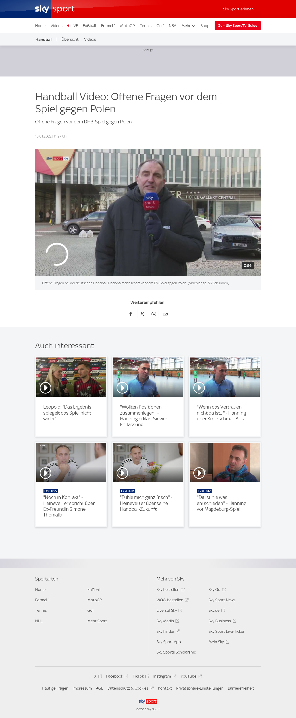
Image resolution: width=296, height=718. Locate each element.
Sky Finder (167, 632)
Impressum (82, 688)
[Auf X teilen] (142, 314)
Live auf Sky (169, 611)
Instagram (164, 677)
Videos (56, 25)
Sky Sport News (222, 600)
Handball (43, 39)
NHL (39, 621)
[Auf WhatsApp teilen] (153, 314)
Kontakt (165, 688)
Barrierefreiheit (241, 688)
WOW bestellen (172, 601)
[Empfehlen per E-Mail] (165, 314)
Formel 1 (108, 25)
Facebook (116, 677)
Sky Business (222, 622)
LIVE (74, 25)
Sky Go (216, 590)
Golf (160, 25)
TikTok (140, 677)
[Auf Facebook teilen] (130, 314)
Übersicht (70, 39)
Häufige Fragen (55, 688)
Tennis (145, 25)
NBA (172, 25)
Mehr (189, 25)
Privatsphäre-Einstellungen (200, 688)
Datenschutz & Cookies (130, 689)
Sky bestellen (170, 590)
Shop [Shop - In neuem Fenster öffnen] (205, 25)
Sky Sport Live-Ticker (226, 631)
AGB (99, 688)
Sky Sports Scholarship (176, 652)
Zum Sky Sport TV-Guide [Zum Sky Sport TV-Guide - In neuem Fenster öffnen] (237, 26)
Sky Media (167, 622)
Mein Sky (218, 642)
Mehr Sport (97, 621)
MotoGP (127, 25)
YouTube (190, 677)
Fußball (89, 25)
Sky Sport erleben (238, 9)
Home (40, 25)
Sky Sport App (169, 641)
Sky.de (216, 611)
